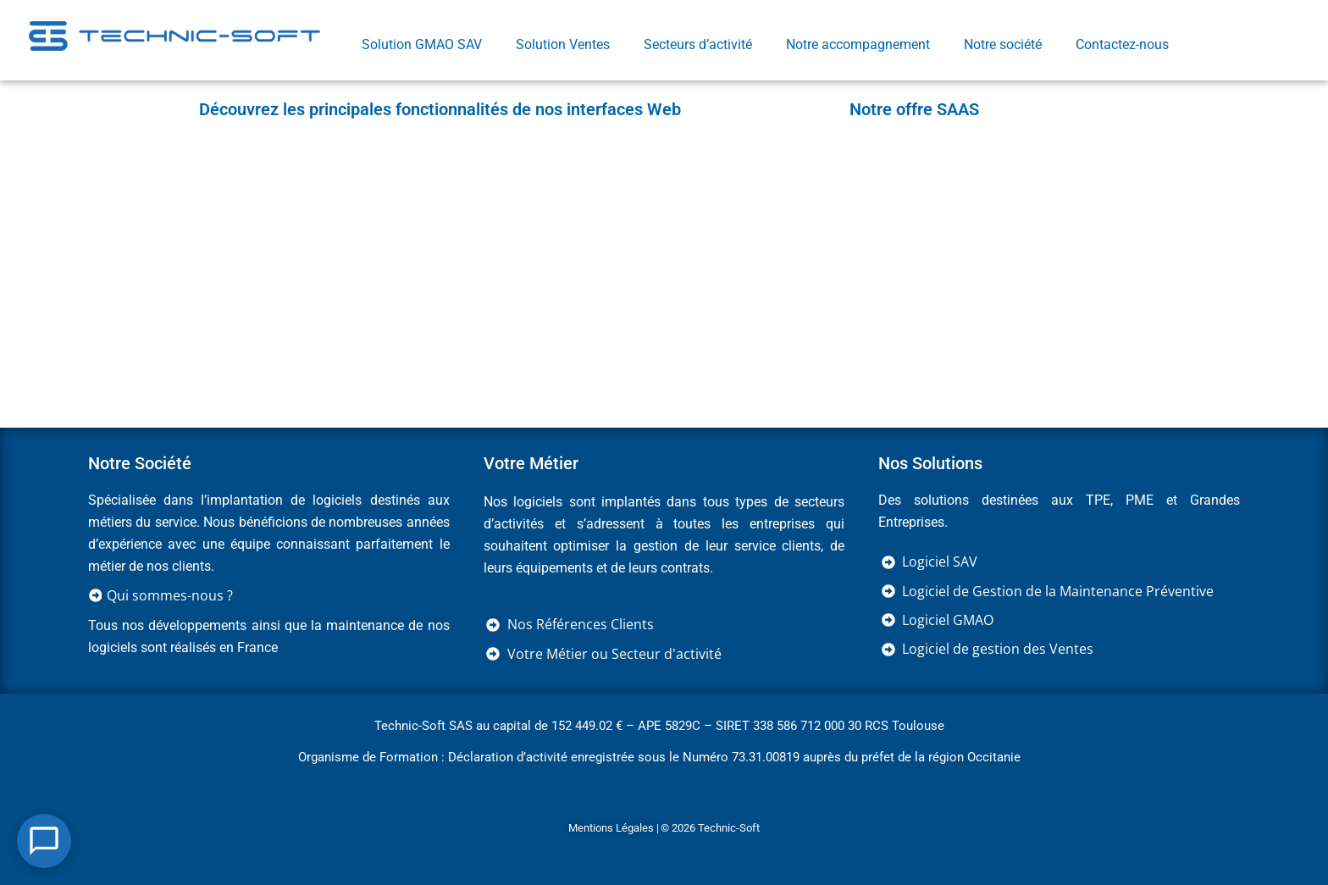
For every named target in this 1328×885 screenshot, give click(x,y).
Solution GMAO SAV (422, 44)
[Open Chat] (44, 841)
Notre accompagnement (858, 44)
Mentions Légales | (613, 827)
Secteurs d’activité (698, 44)
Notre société (1003, 44)
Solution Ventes (563, 44)
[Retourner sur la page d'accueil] (174, 34)
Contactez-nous (1122, 44)
